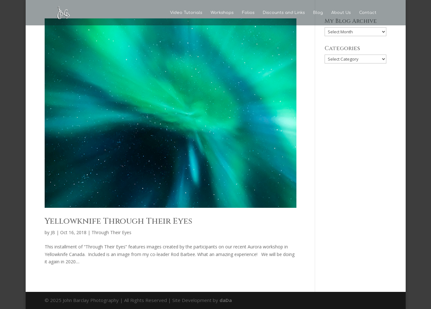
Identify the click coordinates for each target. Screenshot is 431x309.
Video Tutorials (186, 12)
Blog (318, 12)
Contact (368, 12)
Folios (248, 12)
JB (53, 232)
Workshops (222, 12)
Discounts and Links (284, 12)
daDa (225, 300)
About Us (341, 12)
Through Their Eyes (111, 232)
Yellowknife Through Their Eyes (118, 221)
